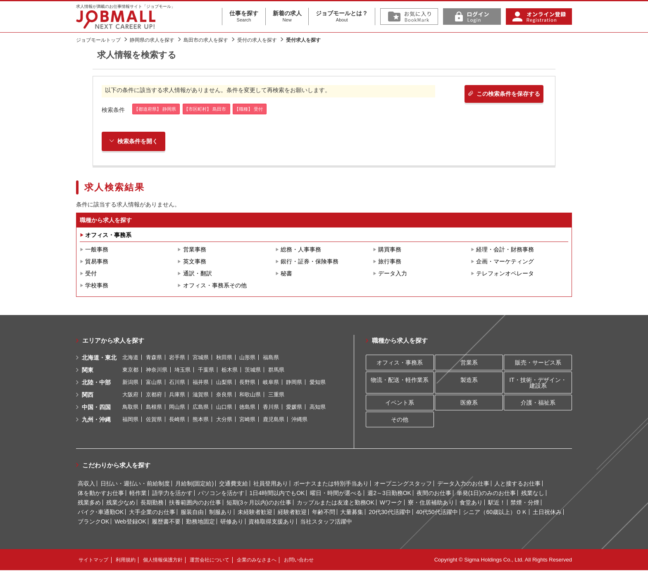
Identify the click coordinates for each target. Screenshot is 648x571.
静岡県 (294, 383)
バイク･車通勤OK (101, 512)
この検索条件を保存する (501, 95)
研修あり (231, 522)
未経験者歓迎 (255, 512)
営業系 (469, 363)
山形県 (247, 358)
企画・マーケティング (505, 262)
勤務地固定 (200, 522)
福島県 (271, 358)
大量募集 (351, 512)
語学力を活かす (172, 493)
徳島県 (247, 407)
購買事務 (389, 250)
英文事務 (194, 262)
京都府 (154, 395)
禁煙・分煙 (524, 503)
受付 (91, 274)
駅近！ (496, 503)
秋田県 (224, 358)
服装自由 (192, 512)
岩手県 (177, 358)
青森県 (154, 358)
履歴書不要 (166, 522)
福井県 (201, 383)
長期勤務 (152, 503)
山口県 (224, 407)
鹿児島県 (273, 420)
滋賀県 (201, 395)
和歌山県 (250, 395)
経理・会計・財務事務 (505, 250)
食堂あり (471, 503)
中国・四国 (96, 408)
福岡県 (130, 420)
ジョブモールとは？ (342, 16)
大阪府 (130, 395)
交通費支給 (233, 484)
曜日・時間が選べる (336, 493)
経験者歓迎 (292, 512)
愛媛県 (294, 407)
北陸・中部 (96, 383)
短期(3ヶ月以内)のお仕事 (258, 503)
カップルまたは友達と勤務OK (335, 503)
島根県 (154, 407)
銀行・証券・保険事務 (309, 262)
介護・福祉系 (538, 403)
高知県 (318, 407)
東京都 (130, 370)
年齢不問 (323, 512)
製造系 (469, 380)
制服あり (220, 512)
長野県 (247, 383)
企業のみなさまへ (256, 561)
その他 (399, 420)
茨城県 (253, 370)
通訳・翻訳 (197, 274)
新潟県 (130, 383)
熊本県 (201, 420)
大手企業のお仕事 (152, 512)
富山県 (154, 383)
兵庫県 (177, 395)
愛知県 (318, 383)
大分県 (224, 420)
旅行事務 (389, 262)
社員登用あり (270, 484)
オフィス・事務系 (108, 235)
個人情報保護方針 (163, 561)
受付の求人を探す (257, 40)
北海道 (130, 358)
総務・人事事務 (301, 250)
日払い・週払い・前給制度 (135, 484)
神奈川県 (156, 370)
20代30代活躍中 (389, 512)
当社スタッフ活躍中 (326, 522)
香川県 (271, 407)
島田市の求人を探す (205, 40)
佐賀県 (154, 420)
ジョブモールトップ (98, 40)
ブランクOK (93, 522)
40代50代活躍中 (436, 512)
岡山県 (177, 407)
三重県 (276, 395)
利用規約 (126, 561)
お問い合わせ (299, 561)
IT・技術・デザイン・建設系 (537, 383)
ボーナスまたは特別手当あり (331, 484)
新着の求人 (287, 16)
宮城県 (201, 358)
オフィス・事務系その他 (215, 286)
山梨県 (224, 383)
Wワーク (391, 503)
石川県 (177, 383)
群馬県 (276, 370)
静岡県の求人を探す (152, 40)
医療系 (469, 403)
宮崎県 (247, 420)
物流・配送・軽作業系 (400, 380)
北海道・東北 (99, 358)
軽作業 (138, 493)
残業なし (532, 493)
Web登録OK (130, 522)
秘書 (286, 274)
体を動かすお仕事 (101, 493)
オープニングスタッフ (403, 484)
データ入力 (392, 274)
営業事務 (194, 250)
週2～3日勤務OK (389, 493)
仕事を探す (243, 16)
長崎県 (177, 420)
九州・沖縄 (96, 420)
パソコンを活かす (221, 493)
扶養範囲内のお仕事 (195, 503)
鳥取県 (130, 407)
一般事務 (96, 250)
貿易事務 (96, 262)
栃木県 (230, 370)
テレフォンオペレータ (505, 274)
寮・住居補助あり (431, 503)
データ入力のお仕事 (463, 484)
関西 (87, 395)
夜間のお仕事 (434, 493)
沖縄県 (299, 420)
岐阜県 (271, 383)
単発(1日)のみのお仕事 (486, 493)
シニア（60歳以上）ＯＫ (495, 512)
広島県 (201, 407)
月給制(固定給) (194, 484)
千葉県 (206, 370)
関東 (87, 370)
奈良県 (224, 395)
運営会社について (209, 561)
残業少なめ (120, 503)
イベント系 (399, 403)
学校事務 (96, 286)
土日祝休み (547, 512)
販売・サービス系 (538, 363)
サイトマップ (93, 561)
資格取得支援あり (271, 522)
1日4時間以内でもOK (277, 493)
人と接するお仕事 (517, 484)
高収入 (86, 484)
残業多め (89, 503)
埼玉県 (182, 370)
